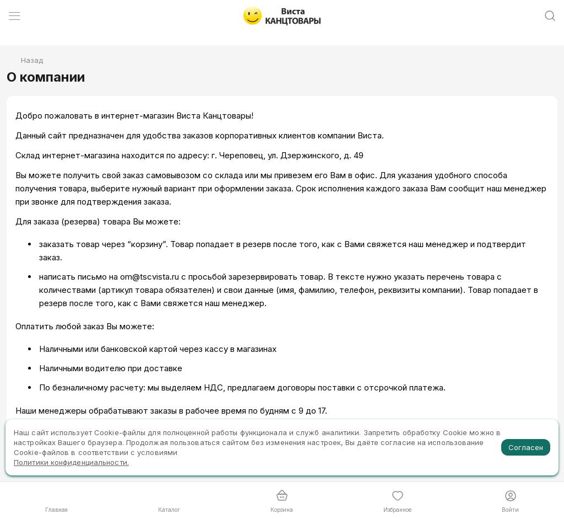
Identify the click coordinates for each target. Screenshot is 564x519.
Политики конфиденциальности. (71, 462)
